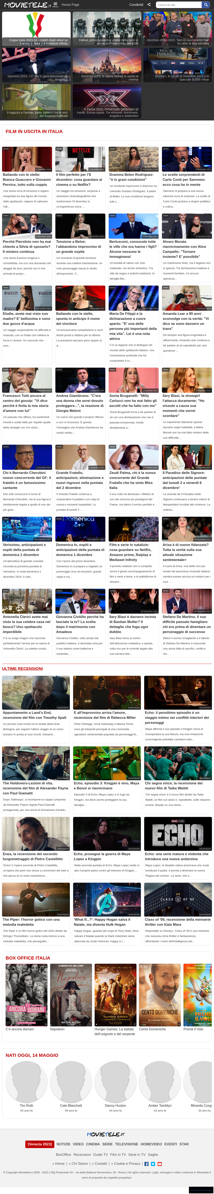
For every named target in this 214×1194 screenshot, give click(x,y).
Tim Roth (26, 1084)
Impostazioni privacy (201, 1190)
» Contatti (99, 1164)
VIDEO (78, 1144)
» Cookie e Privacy (125, 1164)
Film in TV (118, 1155)
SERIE (107, 1144)
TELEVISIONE (126, 1144)
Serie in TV (137, 1155)
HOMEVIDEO (151, 1144)
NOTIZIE (63, 1144)
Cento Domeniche (160, 997)
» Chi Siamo (78, 1164)
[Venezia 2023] (40, 1144)
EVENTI (170, 1144)
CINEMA (93, 1144)
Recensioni (82, 1155)
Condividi (136, 4)
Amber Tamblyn (160, 1084)
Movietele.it (25, 4)
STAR (184, 1144)
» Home (58, 1164)
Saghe (153, 1155)
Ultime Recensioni (22, 668)
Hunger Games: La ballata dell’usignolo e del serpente (115, 1000)
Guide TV (100, 1155)
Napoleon (71, 997)
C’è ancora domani (26, 997)
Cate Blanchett (71, 1084)
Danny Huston (115, 1084)
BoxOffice (63, 1155)
